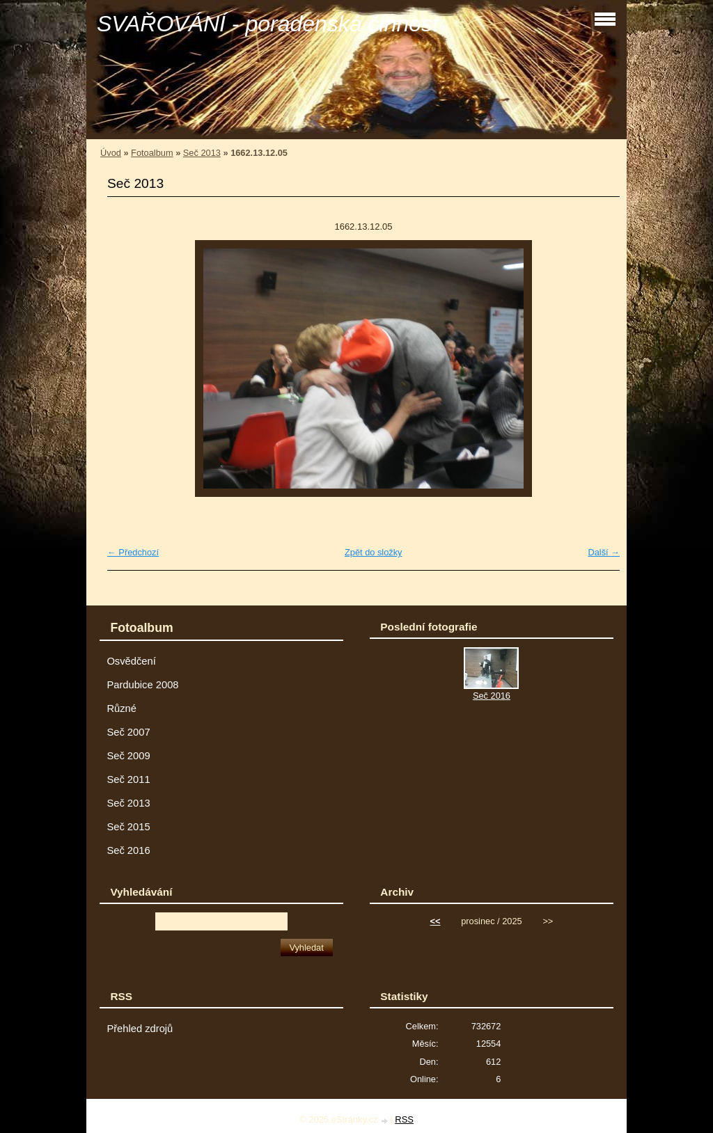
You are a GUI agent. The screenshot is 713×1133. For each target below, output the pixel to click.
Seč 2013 (202, 153)
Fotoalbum (152, 153)
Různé (121, 708)
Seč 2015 (128, 826)
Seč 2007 (128, 732)
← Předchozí (133, 552)
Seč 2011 (128, 779)
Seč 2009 (128, 755)
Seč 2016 (128, 850)
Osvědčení (131, 661)
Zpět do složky (373, 552)
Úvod (110, 153)
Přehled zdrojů (140, 1028)
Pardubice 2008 (142, 684)
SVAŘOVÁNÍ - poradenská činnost (268, 23)
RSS (404, 1119)
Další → (604, 552)
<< (435, 921)
